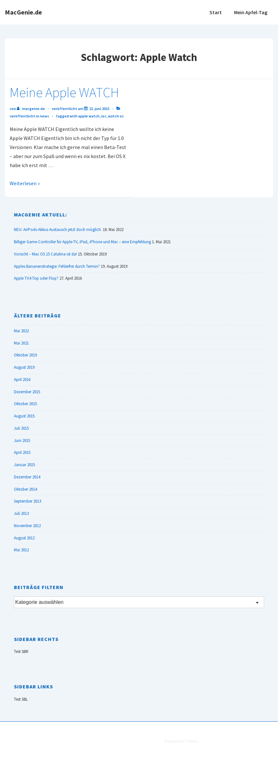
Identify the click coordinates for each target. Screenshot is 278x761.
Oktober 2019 (25, 355)
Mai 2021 (21, 343)
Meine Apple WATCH (64, 92)
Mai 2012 (21, 550)
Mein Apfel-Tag (250, 12)
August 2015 (24, 416)
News (44, 116)
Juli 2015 (21, 428)
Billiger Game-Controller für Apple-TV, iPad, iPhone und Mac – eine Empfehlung (82, 242)
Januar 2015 (24, 464)
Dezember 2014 (27, 477)
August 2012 (24, 538)
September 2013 (27, 501)
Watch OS (116, 116)
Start (215, 12)
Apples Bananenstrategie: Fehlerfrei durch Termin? (57, 266)
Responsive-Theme (181, 741)
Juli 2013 (21, 513)
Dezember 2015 (27, 392)
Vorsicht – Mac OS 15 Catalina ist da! (45, 254)
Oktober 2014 (25, 489)
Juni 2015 (22, 440)
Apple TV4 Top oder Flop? (36, 278)
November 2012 (27, 525)
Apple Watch (89, 116)
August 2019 (24, 367)
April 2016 (22, 379)
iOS (103, 116)
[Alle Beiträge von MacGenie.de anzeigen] (31, 108)
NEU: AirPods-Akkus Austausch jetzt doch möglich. (58, 229)
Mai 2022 (21, 331)
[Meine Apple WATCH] (99, 108)
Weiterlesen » (25, 183)
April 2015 (22, 452)
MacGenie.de (23, 12)
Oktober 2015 (25, 403)
